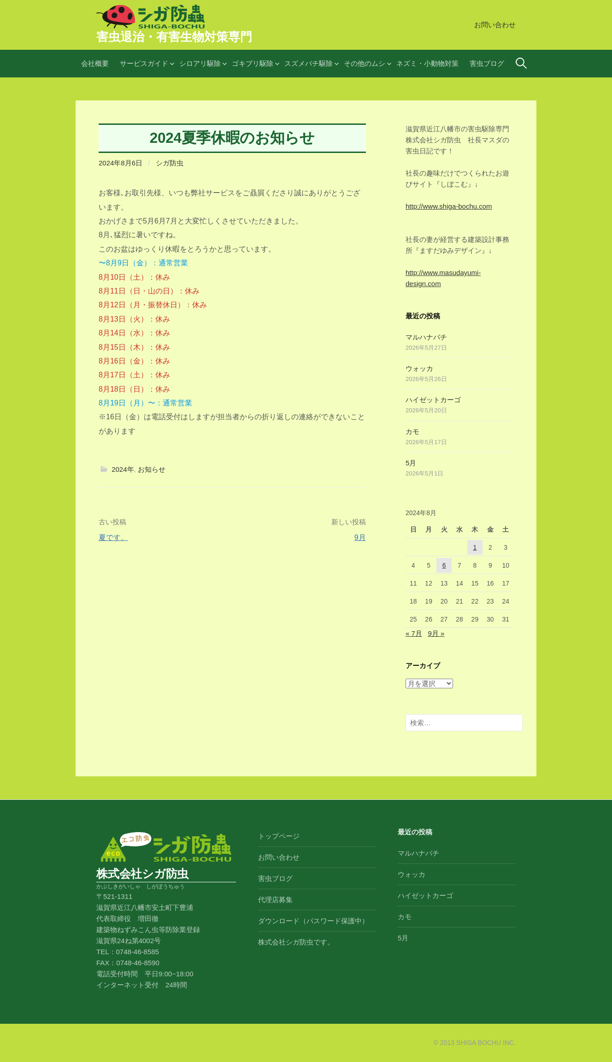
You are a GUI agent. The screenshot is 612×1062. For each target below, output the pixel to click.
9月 (360, 537)
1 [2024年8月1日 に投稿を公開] (475, 547)
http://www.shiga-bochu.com (449, 206)
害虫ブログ (487, 63)
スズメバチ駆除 (308, 63)
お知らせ (151, 469)
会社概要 (95, 63)
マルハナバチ (426, 337)
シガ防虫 (169, 163)
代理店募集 (275, 900)
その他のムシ (364, 63)
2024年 (123, 469)
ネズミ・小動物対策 (427, 63)
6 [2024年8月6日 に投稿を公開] (444, 565)
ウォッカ (419, 368)
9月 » (436, 633)
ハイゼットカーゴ (433, 400)
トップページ (279, 836)
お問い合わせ (495, 25)
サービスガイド (144, 63)
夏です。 (113, 537)
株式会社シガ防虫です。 (296, 942)
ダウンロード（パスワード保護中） (313, 921)
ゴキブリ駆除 (252, 63)
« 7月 (414, 633)
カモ (412, 431)
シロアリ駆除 (200, 63)
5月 (411, 463)
